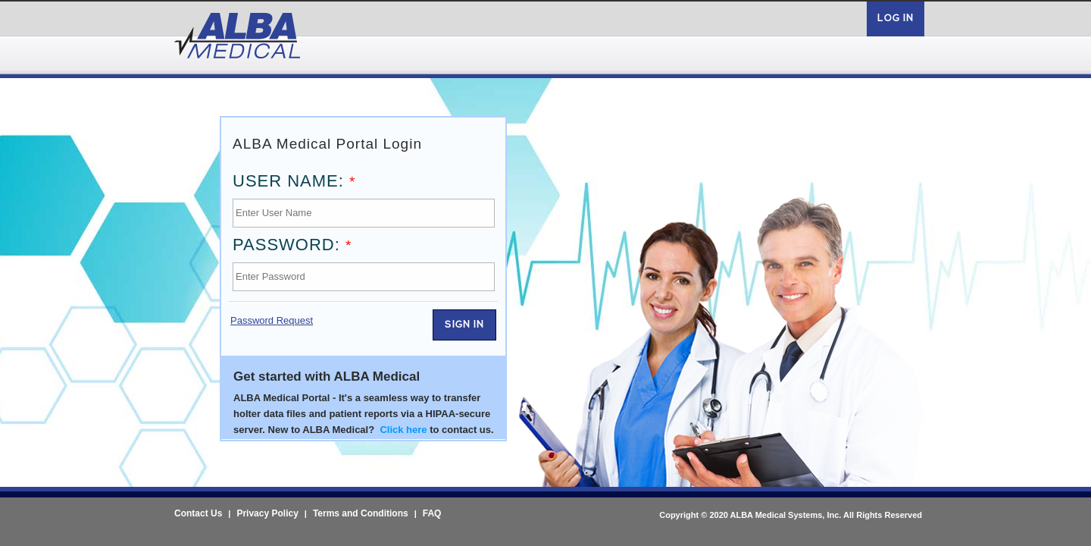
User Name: (294, 180)
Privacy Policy (267, 513)
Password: (292, 244)
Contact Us (198, 513)
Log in (895, 19)
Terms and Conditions (360, 513)
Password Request (271, 320)
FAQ (432, 513)
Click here (403, 429)
